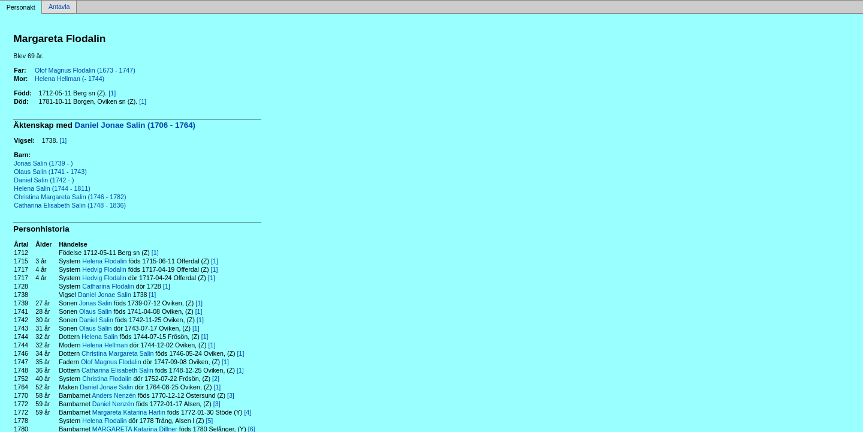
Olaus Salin (95, 311)
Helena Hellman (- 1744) (69, 78)
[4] (247, 412)
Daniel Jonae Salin (104, 294)
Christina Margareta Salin (117, 353)
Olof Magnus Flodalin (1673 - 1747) (85, 70)
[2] (215, 378)
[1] (112, 93)
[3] (230, 395)
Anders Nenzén (113, 395)
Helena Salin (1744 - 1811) (52, 188)
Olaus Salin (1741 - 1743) (50, 171)
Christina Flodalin (106, 378)
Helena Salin (99, 336)
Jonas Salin (95, 303)
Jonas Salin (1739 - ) (43, 163)
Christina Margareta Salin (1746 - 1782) (70, 196)
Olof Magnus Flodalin (111, 361)
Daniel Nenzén (113, 403)
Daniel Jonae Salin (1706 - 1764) (135, 125)
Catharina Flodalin (108, 286)
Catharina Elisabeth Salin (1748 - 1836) (70, 205)
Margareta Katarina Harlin (128, 412)
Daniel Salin (96, 319)
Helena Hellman (105, 345)
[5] (209, 420)
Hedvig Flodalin (104, 269)
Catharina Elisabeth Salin (117, 370)
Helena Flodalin (104, 261)
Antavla (59, 7)
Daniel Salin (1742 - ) (44, 180)
